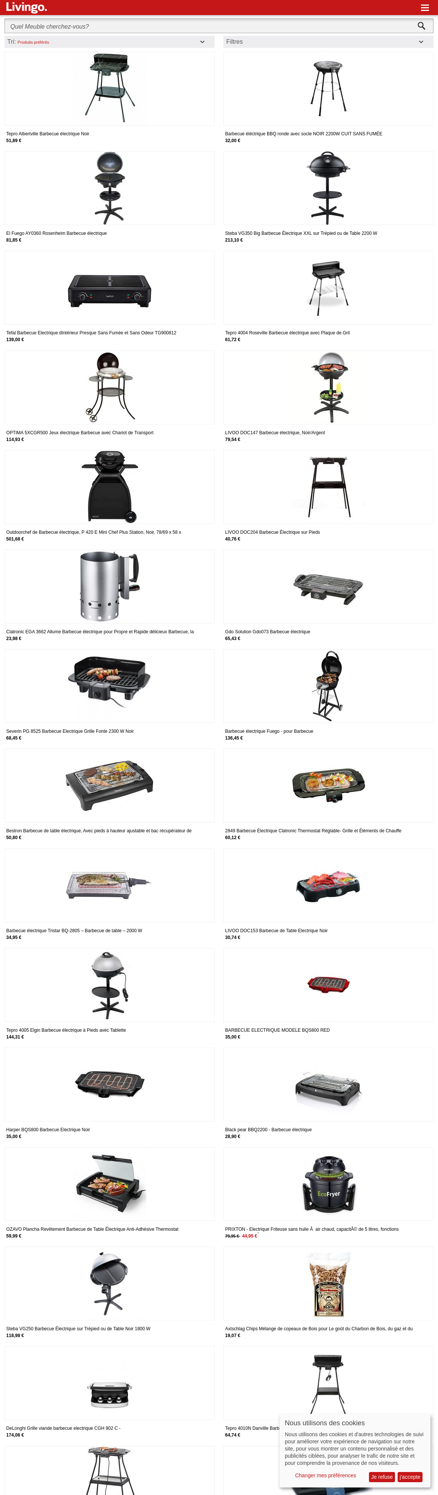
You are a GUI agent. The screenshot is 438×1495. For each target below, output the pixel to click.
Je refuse (382, 1477)
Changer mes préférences (325, 1475)
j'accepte (410, 1477)
